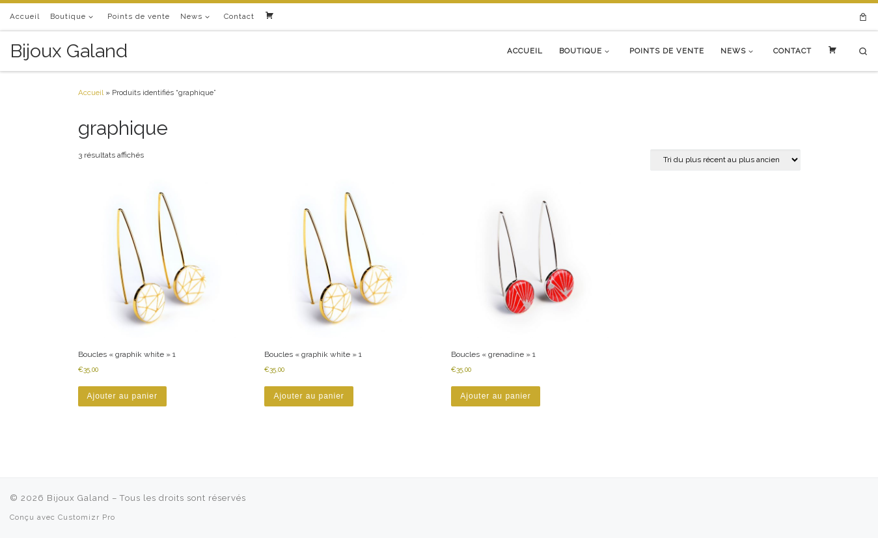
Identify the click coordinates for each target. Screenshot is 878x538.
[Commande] (725, 160)
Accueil (90, 92)
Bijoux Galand (78, 498)
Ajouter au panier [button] (122, 396)
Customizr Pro (86, 517)
